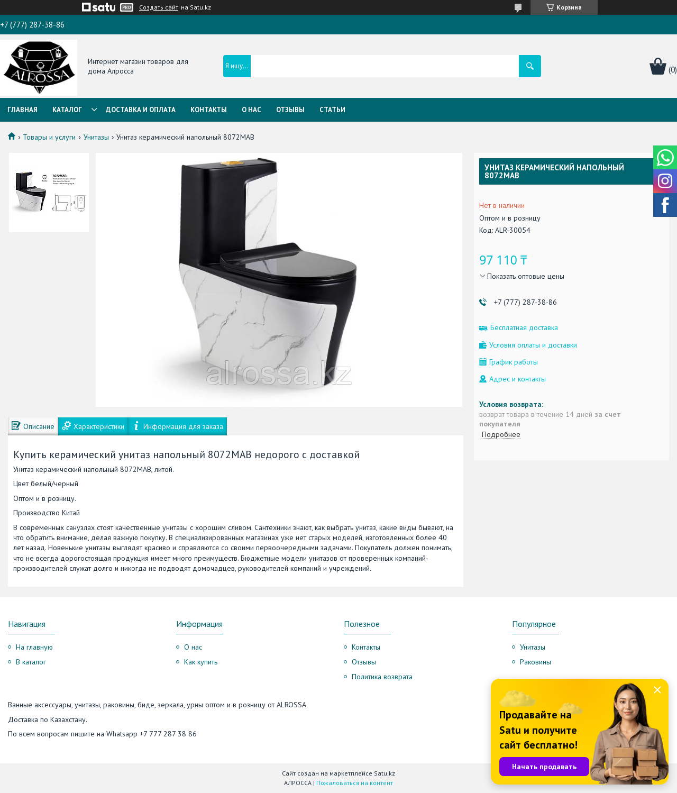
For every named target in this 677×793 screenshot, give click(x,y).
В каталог (31, 662)
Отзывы (290, 109)
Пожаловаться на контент (354, 783)
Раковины (535, 662)
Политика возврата (382, 676)
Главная (22, 109)
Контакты (208, 109)
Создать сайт (158, 7)
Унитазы (96, 137)
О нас (251, 109)
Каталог (67, 109)
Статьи (332, 109)
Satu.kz (384, 773)
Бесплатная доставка (524, 327)
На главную (34, 647)
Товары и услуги (49, 137)
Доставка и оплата (141, 109)
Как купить (200, 662)
